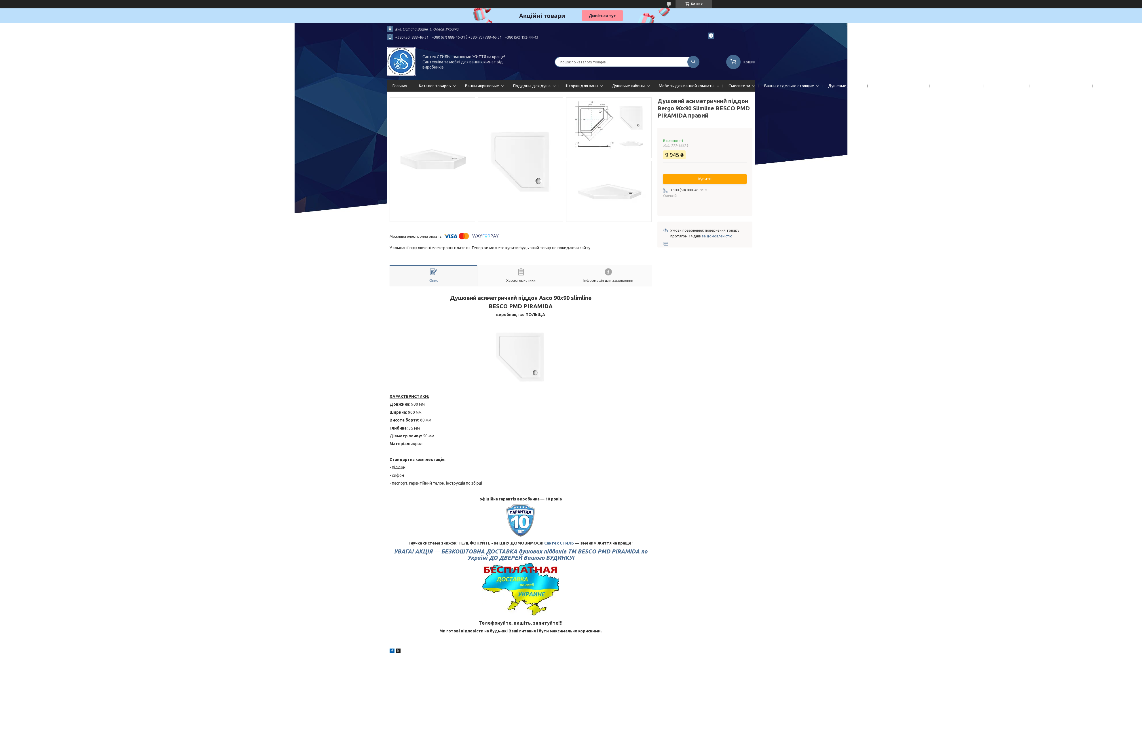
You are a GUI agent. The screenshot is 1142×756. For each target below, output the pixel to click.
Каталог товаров (435, 86)
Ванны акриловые (482, 86)
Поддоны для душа (532, 86)
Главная (399, 86)
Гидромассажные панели (897, 86)
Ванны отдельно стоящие (789, 86)
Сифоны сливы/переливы (1059, 86)
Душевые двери (843, 86)
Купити (705, 179)
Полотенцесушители (955, 86)
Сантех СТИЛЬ (559, 543)
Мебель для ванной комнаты (686, 86)
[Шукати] (693, 62)
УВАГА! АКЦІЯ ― (520, 554)
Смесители (739, 86)
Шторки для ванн (581, 86)
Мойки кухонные (1005, 86)
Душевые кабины (628, 86)
